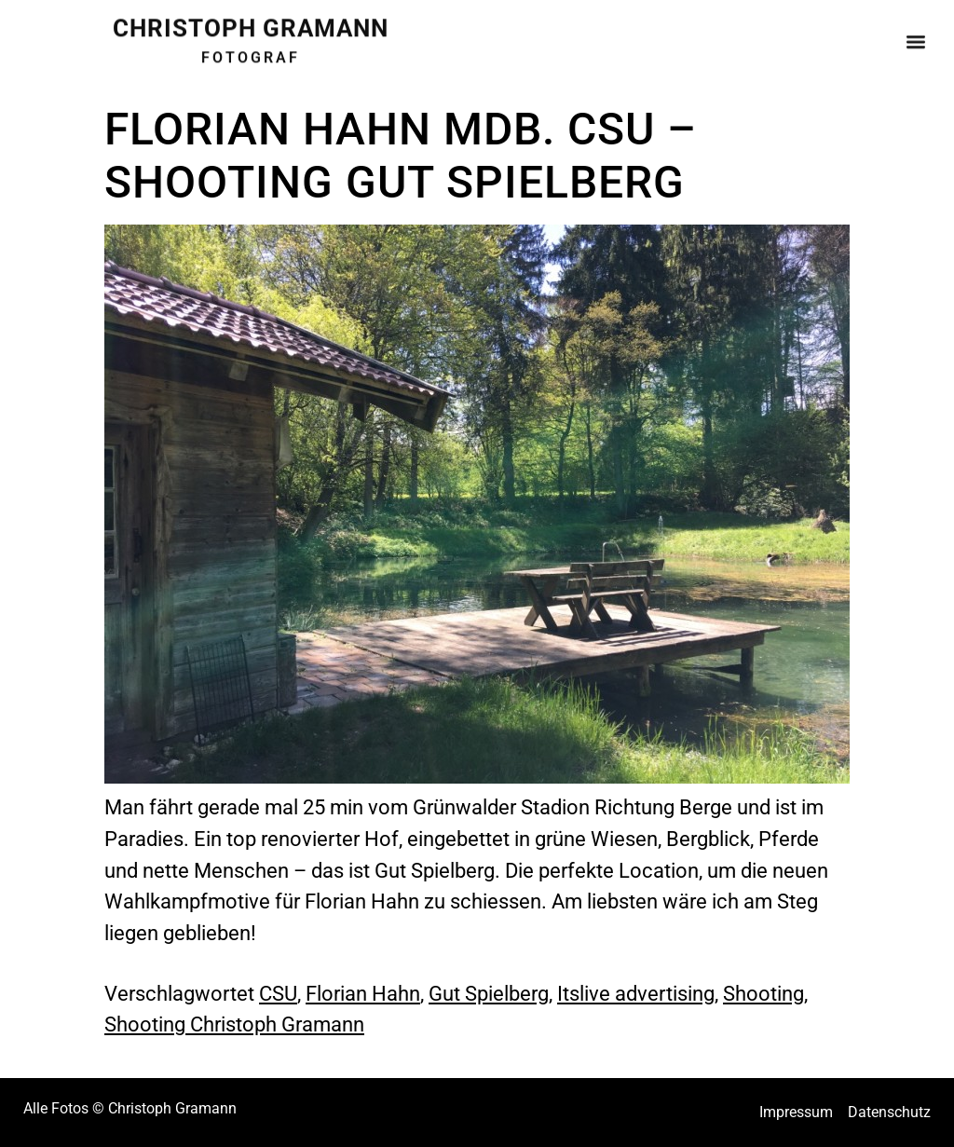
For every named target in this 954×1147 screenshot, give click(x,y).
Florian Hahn (363, 993)
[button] (915, 36)
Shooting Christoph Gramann (234, 1024)
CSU (278, 993)
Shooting (763, 993)
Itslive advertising (636, 993)
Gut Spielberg (489, 993)
